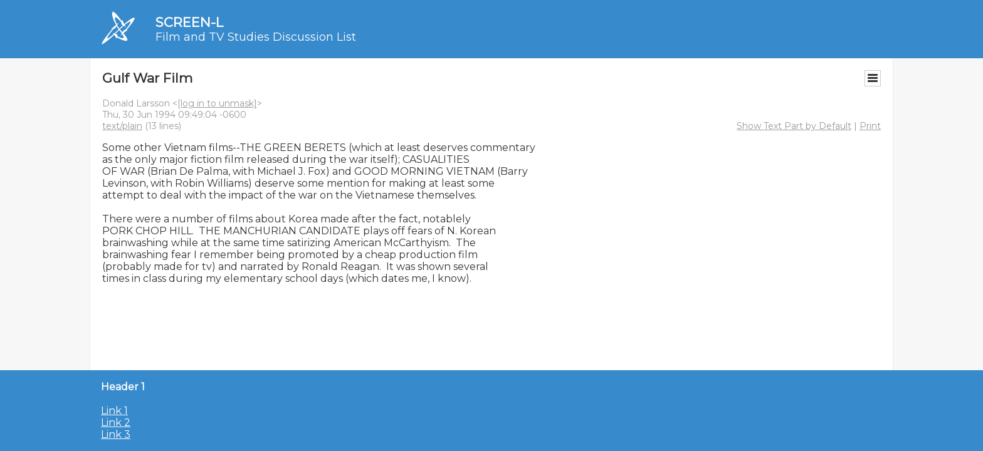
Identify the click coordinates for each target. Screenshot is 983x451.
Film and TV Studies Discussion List (255, 37)
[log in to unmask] (217, 103)
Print (870, 126)
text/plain (122, 126)
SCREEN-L (189, 22)
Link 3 (115, 434)
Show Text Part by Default (794, 126)
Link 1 (114, 411)
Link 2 (115, 422)
